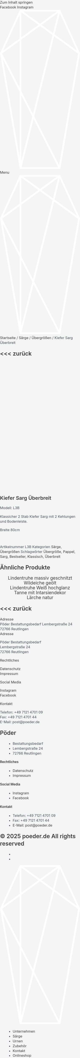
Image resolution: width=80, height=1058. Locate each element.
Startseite (8, 338)
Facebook (8, 572)
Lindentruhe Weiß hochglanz (40, 464)
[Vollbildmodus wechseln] (16, 1049)
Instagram (8, 567)
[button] (40, 495)
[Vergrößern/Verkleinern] (5, 1049)
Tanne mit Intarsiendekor (40, 469)
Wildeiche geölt (40, 459)
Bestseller (17, 433)
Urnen (18, 917)
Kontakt (6, 580)
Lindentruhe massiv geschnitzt (40, 454)
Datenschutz (10, 545)
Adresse (7, 496)
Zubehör (19, 922)
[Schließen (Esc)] (38, 1049)
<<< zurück (16, 353)
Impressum (9, 550)
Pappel (68, 428)
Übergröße (52, 428)
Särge (23, 338)
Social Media (10, 559)
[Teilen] (27, 1049)
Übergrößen (41, 338)
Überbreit (52, 433)
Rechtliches (9, 537)
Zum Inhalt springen (16, 2)
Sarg (4, 433)
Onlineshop (22, 932)
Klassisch (35, 433)
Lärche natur (40, 474)
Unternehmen (24, 908)
